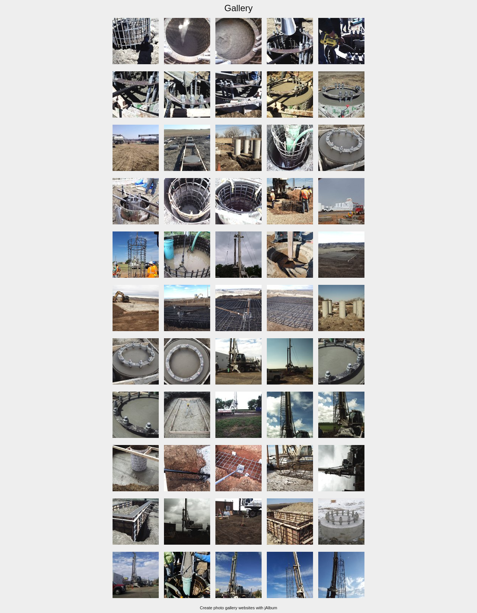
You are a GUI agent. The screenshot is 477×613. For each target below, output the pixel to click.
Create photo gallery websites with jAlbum (238, 608)
